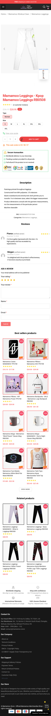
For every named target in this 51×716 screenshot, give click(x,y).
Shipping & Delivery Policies (11, 662)
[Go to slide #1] (19, 86)
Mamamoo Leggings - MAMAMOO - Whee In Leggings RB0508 (10, 529)
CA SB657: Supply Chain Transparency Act (17, 652)
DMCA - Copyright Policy (10, 649)
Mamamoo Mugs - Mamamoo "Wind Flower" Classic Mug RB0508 (13, 436)
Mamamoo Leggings (40, 14)
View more (25, 489)
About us (5, 639)
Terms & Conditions (8, 642)
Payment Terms (7, 665)
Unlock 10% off (47, 706)
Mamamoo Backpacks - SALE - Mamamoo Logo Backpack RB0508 (37, 399)
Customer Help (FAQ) (9, 675)
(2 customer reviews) (20, 105)
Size (4, 120)
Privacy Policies (7, 645)
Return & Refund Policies (10, 669)
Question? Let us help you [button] (40, 713)
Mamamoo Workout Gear (18, 14)
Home (3, 14)
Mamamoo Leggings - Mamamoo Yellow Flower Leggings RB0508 (12, 566)
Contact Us (6, 672)
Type (4, 113)
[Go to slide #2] (31, 86)
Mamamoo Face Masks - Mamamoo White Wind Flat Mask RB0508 (12, 473)
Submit (5, 324)
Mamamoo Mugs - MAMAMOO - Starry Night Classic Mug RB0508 (36, 436)
